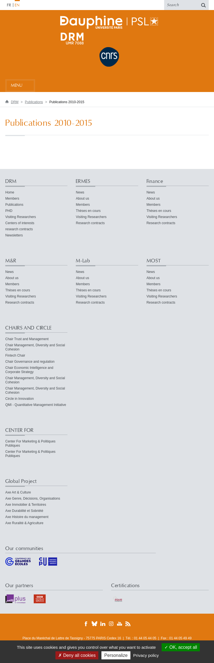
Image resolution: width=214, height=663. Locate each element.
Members (12, 198)
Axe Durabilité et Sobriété (24, 511)
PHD (8, 211)
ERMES (83, 181)
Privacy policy (146, 655)
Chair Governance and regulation (30, 362)
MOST (154, 261)
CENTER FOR (19, 430)
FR (9, 5)
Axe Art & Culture (18, 492)
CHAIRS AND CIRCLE (28, 328)
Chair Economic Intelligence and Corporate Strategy (29, 370)
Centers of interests (19, 223)
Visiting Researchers (20, 217)
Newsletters (14, 235)
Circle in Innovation (19, 399)
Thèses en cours (88, 211)
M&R (10, 261)
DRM (14, 102)
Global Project (21, 481)
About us (82, 198)
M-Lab (83, 261)
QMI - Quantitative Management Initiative (35, 405)
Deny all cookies (77, 655)
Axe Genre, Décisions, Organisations (32, 498)
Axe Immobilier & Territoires (25, 505)
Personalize (116, 655)
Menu (16, 85)
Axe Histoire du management (26, 517)
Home (9, 192)
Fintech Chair (15, 355)
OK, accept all (180, 647)
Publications (34, 102)
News (80, 192)
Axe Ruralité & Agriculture (24, 523)
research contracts (19, 229)
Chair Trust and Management (26, 339)
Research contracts (90, 223)
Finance (155, 181)
